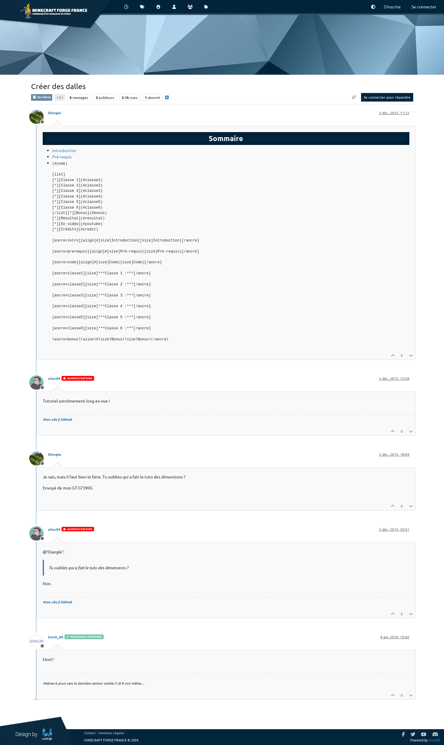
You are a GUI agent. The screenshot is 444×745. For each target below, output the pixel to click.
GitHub (66, 419)
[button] (373, 6)
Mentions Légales (111, 732)
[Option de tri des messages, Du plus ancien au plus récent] (354, 97)
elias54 (54, 378)
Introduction (64, 150)
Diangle (54, 112)
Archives (42, 96)
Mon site (50, 419)
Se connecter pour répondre (387, 97)
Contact (90, 732)
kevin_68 (55, 636)
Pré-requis (62, 156)
